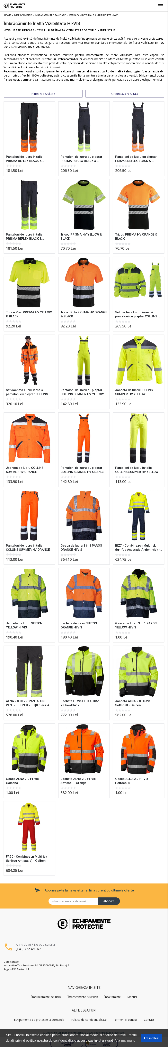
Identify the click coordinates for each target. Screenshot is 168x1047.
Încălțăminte (112, 997)
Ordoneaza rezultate (125, 94)
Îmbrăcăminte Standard (50, 15)
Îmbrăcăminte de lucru (46, 997)
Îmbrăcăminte (23, 15)
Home (7, 15)
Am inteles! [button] (151, 1038)
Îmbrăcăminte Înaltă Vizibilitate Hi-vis (93, 15)
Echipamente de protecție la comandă (39, 1020)
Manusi (132, 997)
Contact (149, 1020)
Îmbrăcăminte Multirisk (83, 997)
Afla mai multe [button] (124, 1040)
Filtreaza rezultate (43, 94)
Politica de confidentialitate (89, 1020)
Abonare (109, 901)
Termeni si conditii (125, 1020)
